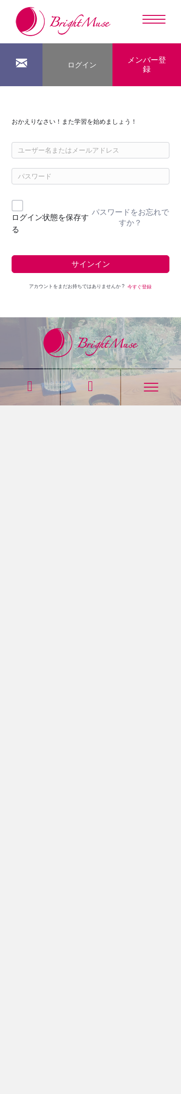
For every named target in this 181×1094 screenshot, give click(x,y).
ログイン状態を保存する (50, 223)
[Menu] (154, 20)
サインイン (90, 264)
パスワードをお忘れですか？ (130, 217)
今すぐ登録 (139, 286)
